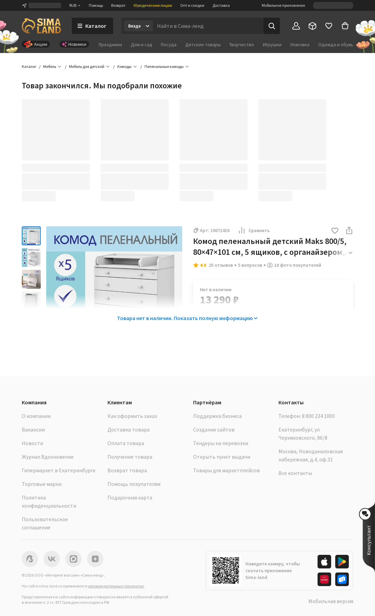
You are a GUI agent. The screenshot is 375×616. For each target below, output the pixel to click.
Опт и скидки (192, 5)
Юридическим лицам (153, 5)
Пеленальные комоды (164, 66)
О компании (36, 415)
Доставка (221, 5)
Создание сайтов (214, 429)
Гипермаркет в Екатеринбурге (59, 470)
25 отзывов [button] (221, 265)
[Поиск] (271, 26)
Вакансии (33, 429)
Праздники (110, 44)
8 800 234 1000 (318, 415)
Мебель (49, 66)
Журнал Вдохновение (48, 456)
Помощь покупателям (133, 483)
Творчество (241, 44)
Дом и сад (141, 44)
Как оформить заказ (132, 415)
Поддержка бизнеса (217, 415)
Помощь (96, 5)
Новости (32, 443)
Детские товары (203, 44)
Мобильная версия (330, 601)
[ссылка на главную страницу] (41, 26)
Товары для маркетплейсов (226, 470)
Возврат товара (127, 470)
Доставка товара (128, 429)
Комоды (124, 66)
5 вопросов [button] (250, 265)
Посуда (168, 44)
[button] (335, 231)
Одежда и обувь (335, 44)
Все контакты (295, 473)
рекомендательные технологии (116, 585)
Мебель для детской (86, 66)
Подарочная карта (129, 497)
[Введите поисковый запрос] (208, 26)
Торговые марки (42, 483)
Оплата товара (125, 443)
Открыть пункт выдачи (221, 456)
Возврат (118, 5)
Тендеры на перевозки (220, 443)
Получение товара (129, 456)
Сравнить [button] (254, 230)
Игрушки (272, 44)
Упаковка (299, 44)
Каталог (29, 66)
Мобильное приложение (283, 5)
